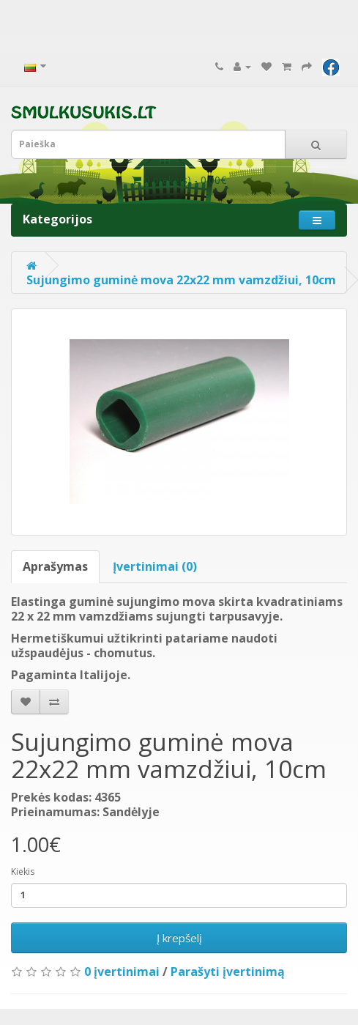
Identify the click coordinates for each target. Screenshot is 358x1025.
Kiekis (22, 871)
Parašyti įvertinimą (228, 971)
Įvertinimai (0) (155, 566)
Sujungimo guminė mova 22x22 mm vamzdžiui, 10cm (181, 280)
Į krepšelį (179, 937)
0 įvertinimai (122, 971)
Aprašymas (55, 566)
